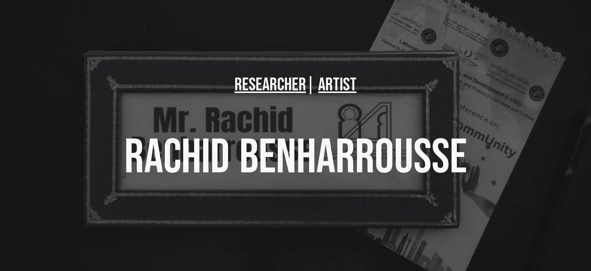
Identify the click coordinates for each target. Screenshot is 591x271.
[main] (295, 85)
